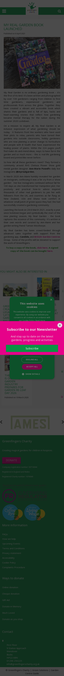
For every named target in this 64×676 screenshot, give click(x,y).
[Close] (59, 325)
